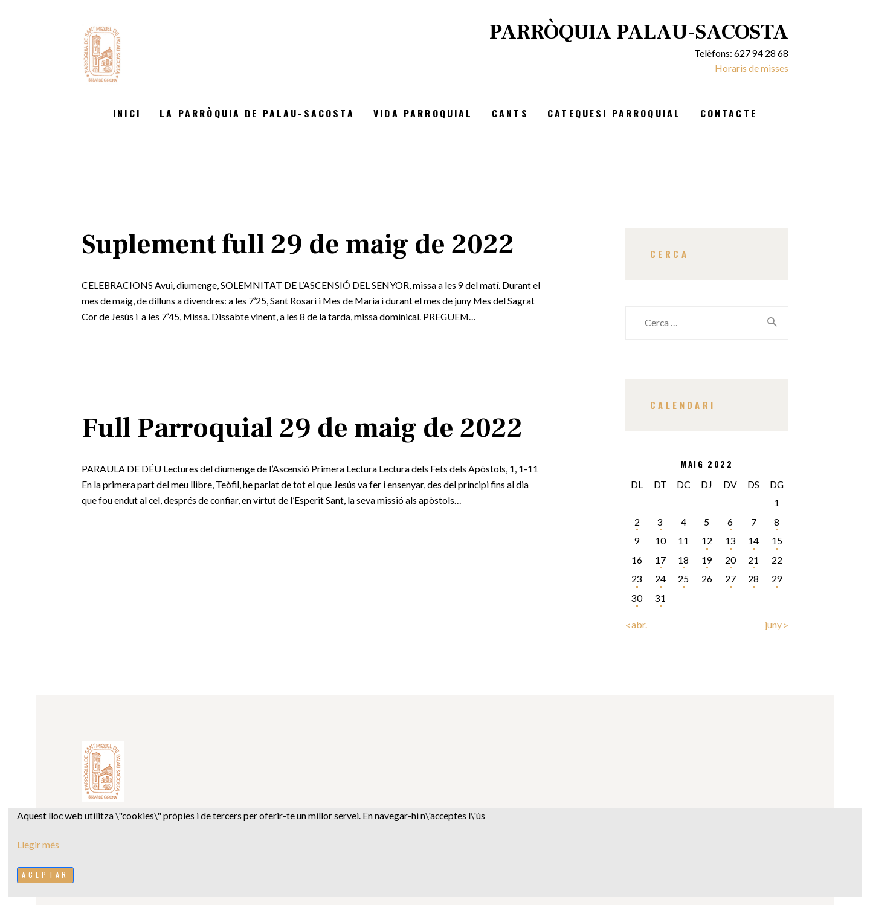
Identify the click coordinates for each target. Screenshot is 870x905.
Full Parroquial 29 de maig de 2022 (302, 428)
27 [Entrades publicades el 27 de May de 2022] (730, 578)
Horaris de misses (751, 68)
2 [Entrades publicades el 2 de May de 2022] (637, 521)
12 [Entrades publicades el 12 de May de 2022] (706, 540)
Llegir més (38, 844)
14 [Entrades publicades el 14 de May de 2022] (753, 540)
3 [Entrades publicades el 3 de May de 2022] (660, 521)
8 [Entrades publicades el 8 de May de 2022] (776, 521)
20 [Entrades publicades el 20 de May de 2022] (730, 559)
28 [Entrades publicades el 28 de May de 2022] (753, 578)
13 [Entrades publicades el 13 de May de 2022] (730, 540)
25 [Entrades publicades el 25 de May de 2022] (683, 578)
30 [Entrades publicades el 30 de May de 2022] (636, 598)
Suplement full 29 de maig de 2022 (298, 244)
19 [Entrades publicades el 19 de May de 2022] (706, 559)
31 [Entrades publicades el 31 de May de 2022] (660, 598)
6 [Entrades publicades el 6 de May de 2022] (730, 521)
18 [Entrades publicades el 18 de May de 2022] (683, 559)
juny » (776, 624)
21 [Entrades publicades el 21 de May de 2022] (753, 559)
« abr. (636, 624)
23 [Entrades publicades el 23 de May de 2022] (636, 578)
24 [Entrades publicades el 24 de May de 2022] (660, 578)
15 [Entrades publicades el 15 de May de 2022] (777, 540)
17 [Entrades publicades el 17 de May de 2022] (660, 559)
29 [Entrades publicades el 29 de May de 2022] (777, 578)
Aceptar (45, 874)
